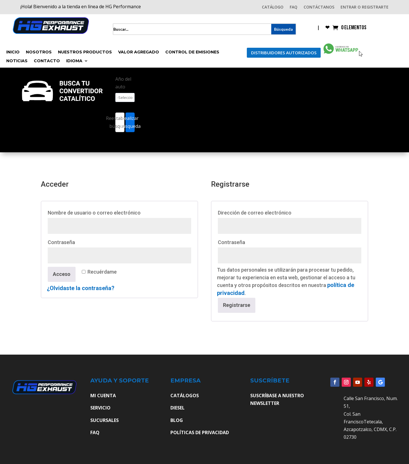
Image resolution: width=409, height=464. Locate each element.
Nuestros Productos (85, 52)
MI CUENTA (103, 395)
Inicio (13, 52)
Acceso (61, 274)
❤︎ (327, 28)
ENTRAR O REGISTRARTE (365, 7)
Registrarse (236, 305)
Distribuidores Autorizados (283, 52)
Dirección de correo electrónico (269, 212)
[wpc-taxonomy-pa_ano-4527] (125, 97)
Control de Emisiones (192, 52)
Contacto (47, 61)
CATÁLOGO (272, 7)
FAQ (293, 7)
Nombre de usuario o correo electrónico (109, 212)
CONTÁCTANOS (319, 7)
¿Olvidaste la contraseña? (80, 288)
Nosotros (39, 52)
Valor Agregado (138, 52)
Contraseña (76, 241)
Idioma (74, 61)
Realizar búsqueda (130, 122)
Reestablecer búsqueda (119, 122)
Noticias (17, 61)
